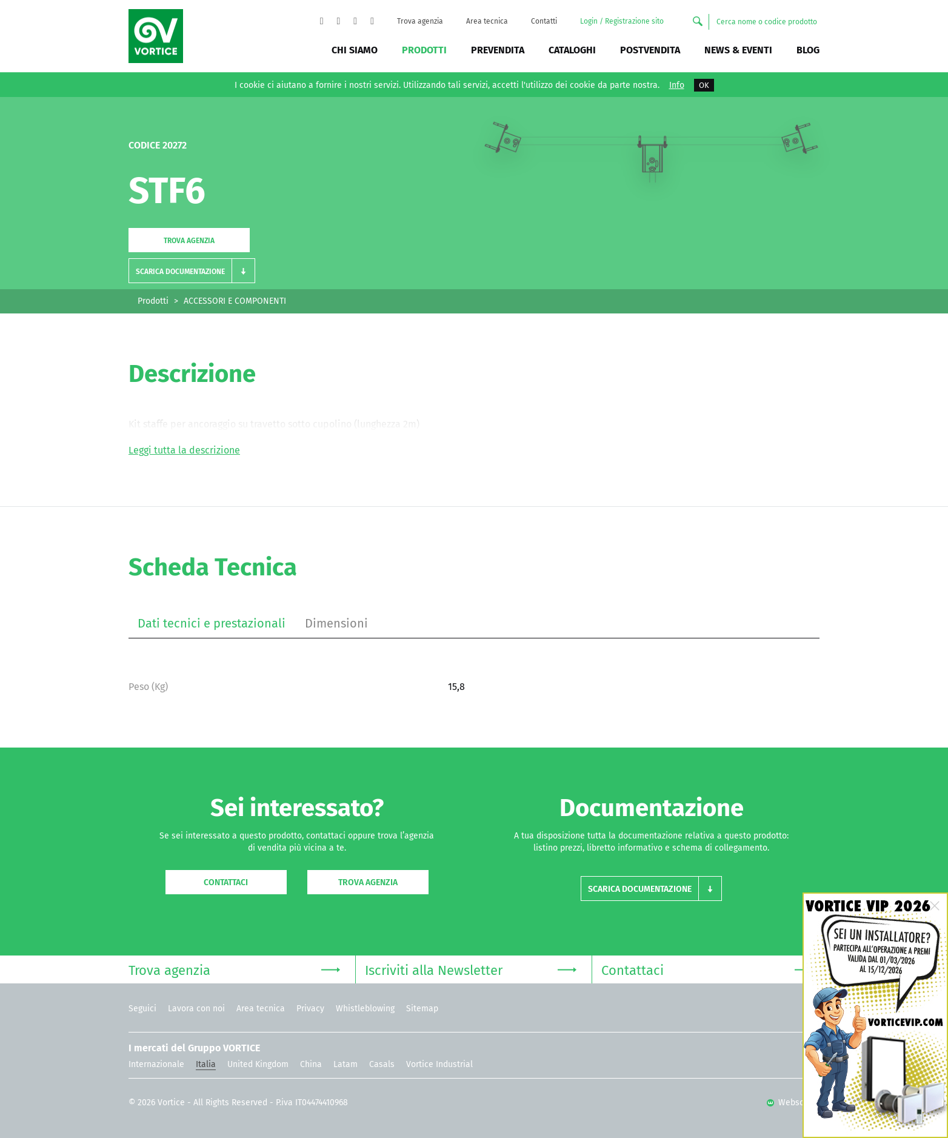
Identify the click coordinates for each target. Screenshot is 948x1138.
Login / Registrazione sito (622, 21)
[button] (192, 270)
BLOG (807, 50)
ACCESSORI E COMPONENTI (235, 301)
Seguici (142, 1008)
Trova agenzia (420, 21)
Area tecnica (487, 21)
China (311, 1064)
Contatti (544, 21)
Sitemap (422, 1008)
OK (704, 85)
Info (676, 85)
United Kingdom (258, 1064)
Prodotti (424, 50)
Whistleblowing (365, 1008)
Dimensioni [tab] (336, 623)
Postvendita (650, 50)
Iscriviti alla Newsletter (470, 969)
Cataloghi (572, 50)
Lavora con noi (196, 1008)
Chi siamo (355, 50)
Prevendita (497, 50)
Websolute (793, 1102)
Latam (345, 1064)
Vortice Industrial (439, 1064)
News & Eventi (738, 50)
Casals (382, 1064)
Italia (206, 1064)
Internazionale (156, 1064)
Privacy (310, 1008)
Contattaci (226, 882)
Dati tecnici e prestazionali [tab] (211, 623)
